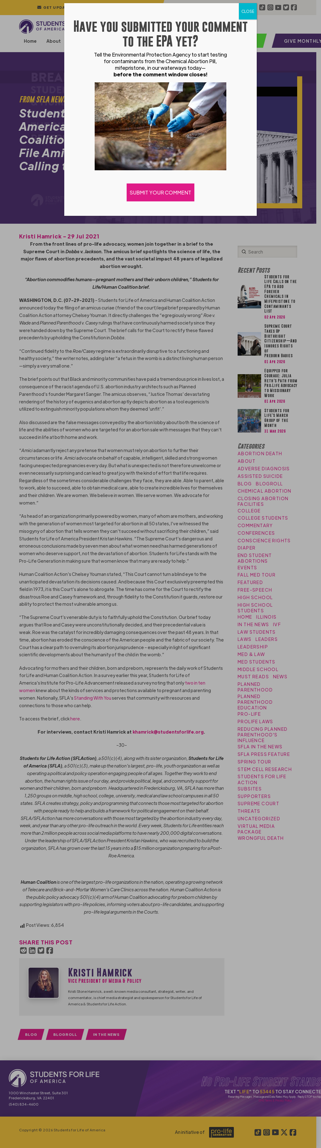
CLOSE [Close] (247, 11)
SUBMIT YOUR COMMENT (160, 192)
